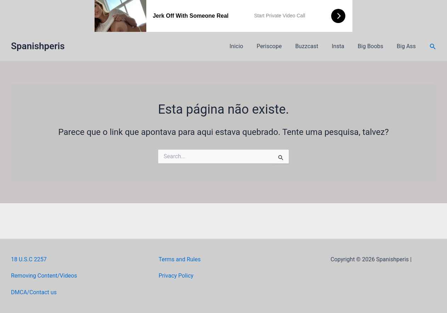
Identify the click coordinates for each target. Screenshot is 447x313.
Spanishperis (38, 46)
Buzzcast (314, 46)
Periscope (278, 46)
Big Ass (407, 46)
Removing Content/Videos (44, 275)
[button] (433, 46)
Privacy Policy (176, 275)
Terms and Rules (180, 259)
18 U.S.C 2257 (29, 259)
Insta (343, 46)
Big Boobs (373, 46)
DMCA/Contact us (34, 292)
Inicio (248, 46)
